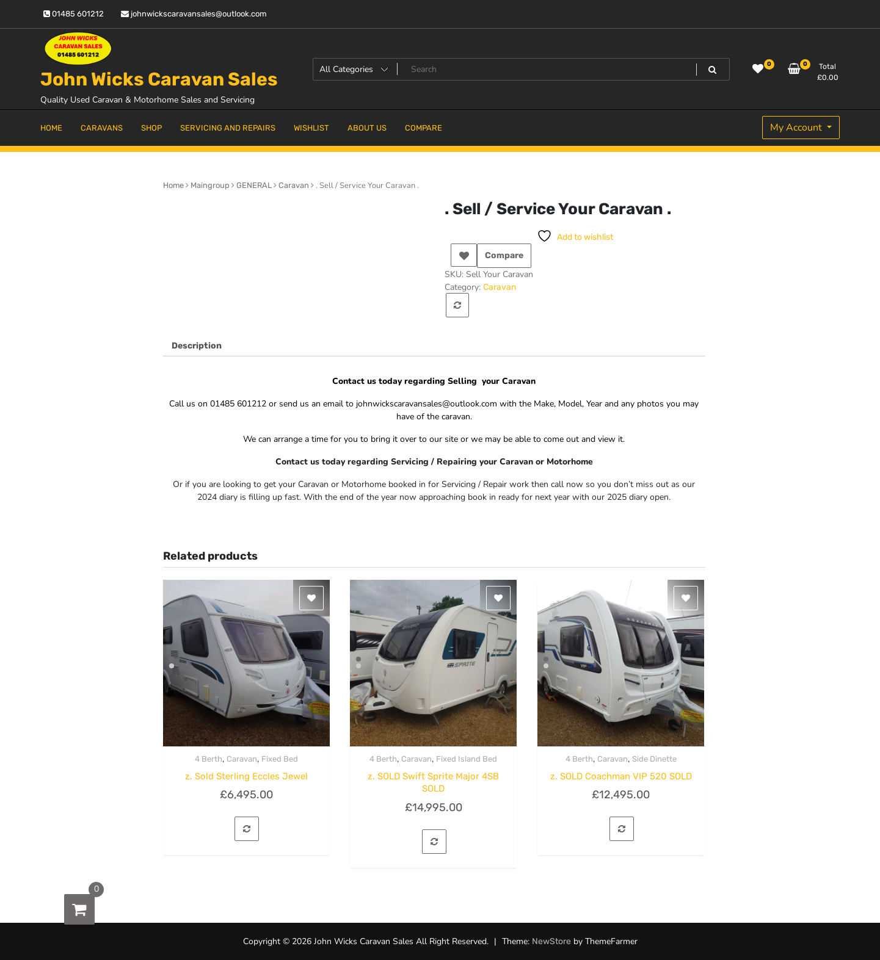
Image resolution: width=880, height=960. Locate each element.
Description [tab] (197, 346)
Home (173, 185)
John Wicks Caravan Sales (159, 79)
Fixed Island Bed (466, 758)
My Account (797, 127)
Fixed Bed (279, 758)
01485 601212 (73, 13)
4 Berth (208, 758)
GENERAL (254, 185)
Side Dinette (654, 758)
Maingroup (210, 185)
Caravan (293, 185)
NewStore (551, 941)
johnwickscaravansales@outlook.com (194, 13)
